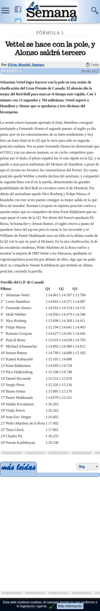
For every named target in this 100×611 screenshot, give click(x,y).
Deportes (11, 71)
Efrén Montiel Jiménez (26, 65)
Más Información (70, 606)
